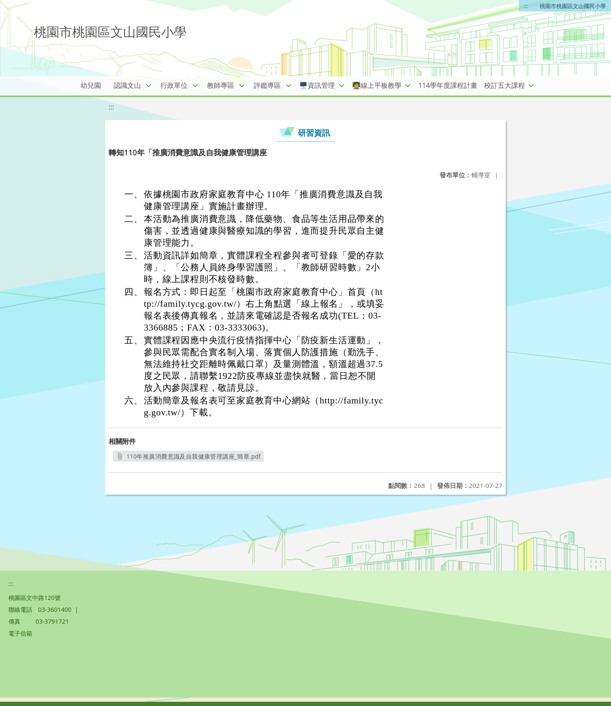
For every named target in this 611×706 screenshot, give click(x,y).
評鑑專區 (267, 85)
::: (526, 6)
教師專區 (220, 85)
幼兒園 (91, 85)
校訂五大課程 (504, 85)
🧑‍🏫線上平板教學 (376, 85)
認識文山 (127, 85)
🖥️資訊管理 (317, 85)
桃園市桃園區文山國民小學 (573, 6)
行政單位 (174, 85)
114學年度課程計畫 (447, 85)
